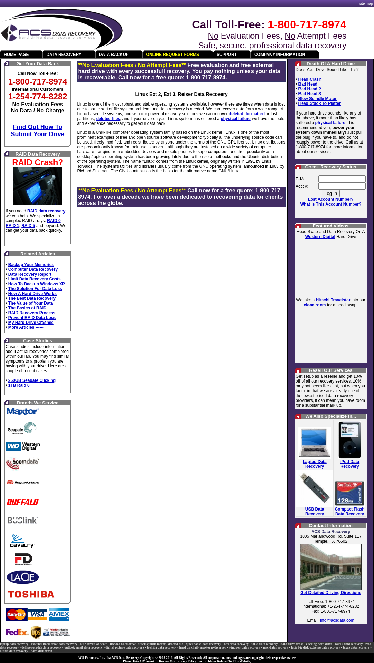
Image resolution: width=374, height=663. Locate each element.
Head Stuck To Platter (319, 103)
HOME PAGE (16, 54)
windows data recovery (244, 647)
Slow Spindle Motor (317, 98)
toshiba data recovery (162, 647)
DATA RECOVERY (63, 54)
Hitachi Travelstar (333, 300)
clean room (315, 305)
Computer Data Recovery (33, 269)
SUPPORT (227, 54)
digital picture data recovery (124, 647)
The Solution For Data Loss (35, 288)
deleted (236, 113)
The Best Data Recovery (32, 298)
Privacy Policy (186, 661)
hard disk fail (188, 647)
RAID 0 (53, 220)
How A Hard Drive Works (32, 293)
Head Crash (310, 79)
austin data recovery (14, 651)
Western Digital (320, 236)
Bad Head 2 (309, 89)
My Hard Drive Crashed (31, 322)
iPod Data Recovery (349, 464)
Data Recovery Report (29, 274)
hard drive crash (291, 644)
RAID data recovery (46, 211)
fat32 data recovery (264, 644)
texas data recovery (356, 647)
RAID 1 (12, 225)
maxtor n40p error (213, 647)
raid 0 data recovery (349, 644)
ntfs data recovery (236, 644)
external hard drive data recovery (54, 644)
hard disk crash (41, 651)
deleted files (108, 118)
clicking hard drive (319, 644)
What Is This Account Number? (331, 204)
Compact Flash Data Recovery (350, 511)
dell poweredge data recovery (41, 647)
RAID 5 (28, 225)
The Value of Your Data (30, 303)
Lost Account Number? (330, 199)
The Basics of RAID (27, 308)
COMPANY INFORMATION (279, 54)
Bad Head (307, 84)
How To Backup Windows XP (36, 283)
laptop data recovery (14, 644)
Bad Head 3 (309, 93)
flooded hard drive (123, 644)
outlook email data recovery (84, 647)
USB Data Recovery (314, 511)
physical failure (235, 118)
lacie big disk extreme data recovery (315, 647)
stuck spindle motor (152, 644)
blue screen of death (93, 644)
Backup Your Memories (31, 264)
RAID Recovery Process (32, 312)
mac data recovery (275, 647)
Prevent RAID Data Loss (32, 317)
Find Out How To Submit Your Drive (38, 130)
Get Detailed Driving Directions (330, 592)
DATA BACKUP (114, 54)
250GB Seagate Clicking (32, 380)
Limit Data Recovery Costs (34, 279)
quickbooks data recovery (203, 644)
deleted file (175, 644)
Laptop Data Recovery (314, 464)
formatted (255, 113)
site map (366, 3)
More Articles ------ (26, 327)
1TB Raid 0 (19, 385)
